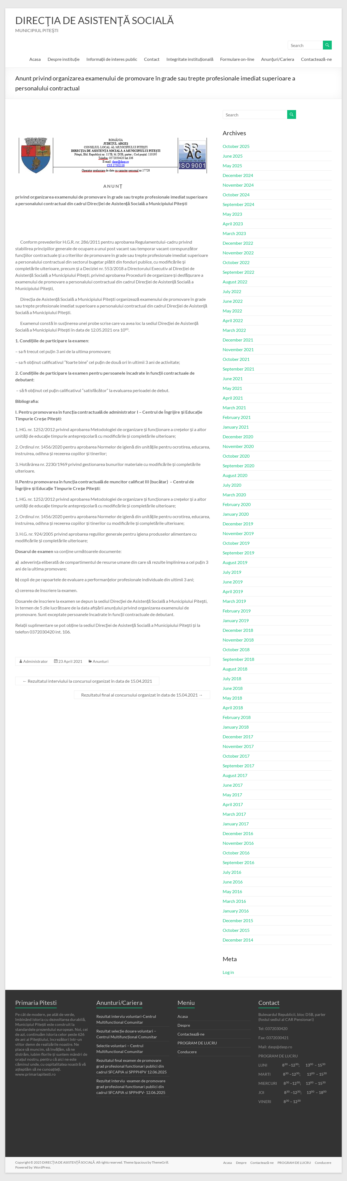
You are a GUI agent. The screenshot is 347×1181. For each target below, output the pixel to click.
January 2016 (236, 910)
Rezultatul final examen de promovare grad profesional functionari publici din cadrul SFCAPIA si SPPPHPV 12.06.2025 (132, 1066)
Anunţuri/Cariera (277, 59)
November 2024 (238, 184)
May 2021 (232, 388)
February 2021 (237, 417)
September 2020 (238, 465)
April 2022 (233, 320)
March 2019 (234, 601)
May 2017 (232, 794)
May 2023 (232, 214)
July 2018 (232, 678)
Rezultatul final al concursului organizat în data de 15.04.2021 (142, 694)
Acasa (35, 59)
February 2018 (237, 717)
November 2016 (238, 843)
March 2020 (234, 494)
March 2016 (234, 901)
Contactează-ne (316, 59)
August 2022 (235, 281)
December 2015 (238, 920)
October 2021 (236, 359)
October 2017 (236, 755)
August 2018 (235, 668)
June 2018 (233, 688)
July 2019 (232, 572)
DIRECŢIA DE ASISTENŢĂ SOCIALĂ (94, 20)
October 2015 (236, 930)
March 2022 (234, 330)
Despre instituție (63, 59)
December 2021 (238, 339)
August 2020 (235, 475)
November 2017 (238, 746)
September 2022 (238, 272)
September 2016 (238, 862)
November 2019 (238, 533)
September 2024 (238, 204)
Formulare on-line (237, 59)
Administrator (35, 661)
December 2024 (238, 175)
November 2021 (238, 349)
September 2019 (238, 552)
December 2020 (238, 436)
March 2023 (234, 233)
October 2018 (236, 649)
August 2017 (235, 775)
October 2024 (236, 194)
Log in (228, 972)
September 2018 (238, 659)
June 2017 (233, 785)
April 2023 (233, 223)
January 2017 (236, 823)
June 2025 (233, 155)
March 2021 (234, 407)
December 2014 (238, 939)
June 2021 (233, 378)
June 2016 (233, 881)
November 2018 (238, 639)
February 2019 (237, 610)
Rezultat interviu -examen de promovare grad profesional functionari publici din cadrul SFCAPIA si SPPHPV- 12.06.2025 (130, 1086)
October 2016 (236, 852)
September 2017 (238, 765)
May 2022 (232, 310)
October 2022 (236, 262)
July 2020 (232, 484)
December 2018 (238, 630)
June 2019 (233, 581)
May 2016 (232, 891)
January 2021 (236, 426)
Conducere (187, 1051)
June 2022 (233, 301)
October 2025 (236, 146)
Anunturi (101, 661)
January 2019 (236, 620)
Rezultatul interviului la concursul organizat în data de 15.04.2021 (87, 681)
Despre (184, 1025)
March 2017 (234, 814)
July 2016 (232, 872)
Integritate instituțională (189, 59)
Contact (152, 59)
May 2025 (232, 165)
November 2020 (238, 446)
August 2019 (235, 562)
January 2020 (236, 514)
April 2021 (233, 397)
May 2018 (232, 697)
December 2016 (238, 833)
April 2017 (233, 804)
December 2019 (238, 523)
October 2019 (236, 543)
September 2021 (238, 368)
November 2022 (238, 252)
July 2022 (232, 291)
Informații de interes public (111, 59)
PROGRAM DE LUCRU (197, 1043)
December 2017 (238, 736)
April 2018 (233, 707)
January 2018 (236, 726)
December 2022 (238, 243)
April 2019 (233, 591)
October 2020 (236, 455)
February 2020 (237, 504)
